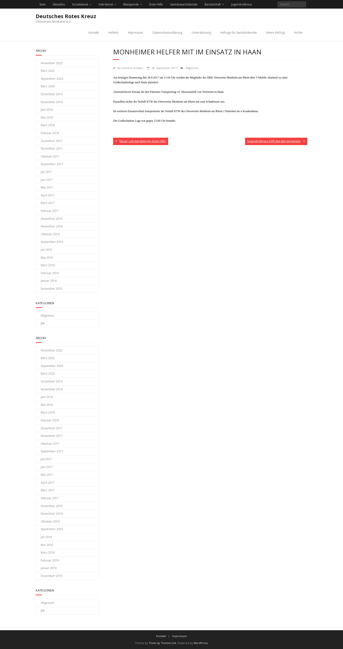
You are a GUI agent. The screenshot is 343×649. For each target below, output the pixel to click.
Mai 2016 (47, 258)
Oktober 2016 (50, 234)
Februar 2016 (50, 273)
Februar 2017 (50, 211)
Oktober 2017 (50, 156)
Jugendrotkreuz (241, 4)
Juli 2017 (46, 172)
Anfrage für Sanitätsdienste (238, 33)
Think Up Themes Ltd (162, 643)
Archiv (298, 33)
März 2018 (48, 125)
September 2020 (52, 79)
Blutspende (131, 4)
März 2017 (48, 203)
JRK (43, 323)
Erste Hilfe (156, 4)
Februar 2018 (50, 133)
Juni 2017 (47, 180)
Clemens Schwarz (132, 68)
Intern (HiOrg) (275, 33)
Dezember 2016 (51, 219)
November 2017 (52, 149)
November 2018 (52, 102)
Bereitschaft (213, 4)
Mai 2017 (47, 187)
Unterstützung (201, 33)
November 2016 (52, 226)
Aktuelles (59, 4)
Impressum (135, 33)
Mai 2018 (47, 117)
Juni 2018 (47, 110)
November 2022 (52, 63)
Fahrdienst (106, 4)
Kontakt (94, 33)
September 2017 (52, 164)
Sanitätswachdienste (183, 4)
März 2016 (48, 265)
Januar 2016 (49, 281)
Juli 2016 (46, 250)
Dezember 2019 (51, 94)
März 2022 (48, 71)
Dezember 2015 (51, 289)
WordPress (200, 643)
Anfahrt (113, 33)
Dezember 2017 (51, 141)
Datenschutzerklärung (167, 33)
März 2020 (48, 86)
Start (42, 4)
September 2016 (52, 242)
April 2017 (48, 195)
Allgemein (192, 68)
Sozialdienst (80, 4)
